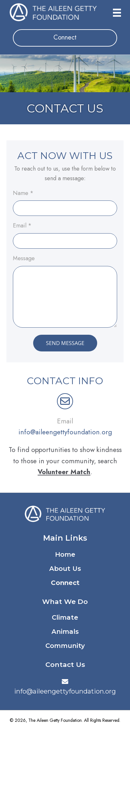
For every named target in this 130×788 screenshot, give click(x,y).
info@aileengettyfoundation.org (65, 432)
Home (65, 554)
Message (24, 258)
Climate (65, 617)
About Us (65, 568)
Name (23, 193)
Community (65, 646)
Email (22, 226)
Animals (65, 631)
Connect (65, 583)
